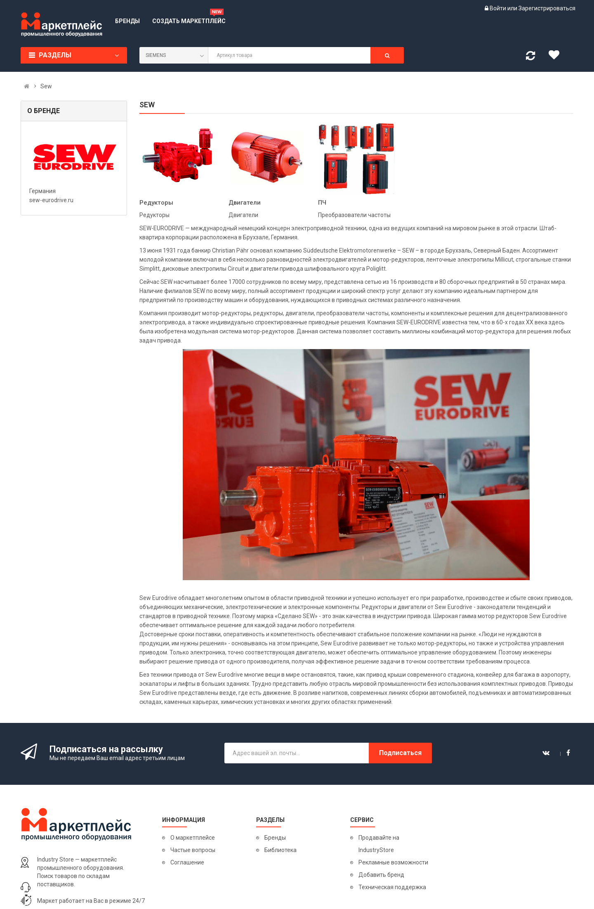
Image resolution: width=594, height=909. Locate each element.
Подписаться (400, 753)
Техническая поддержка (392, 887)
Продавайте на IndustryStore (378, 843)
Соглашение (187, 862)
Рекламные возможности (393, 862)
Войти (498, 8)
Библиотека (280, 850)
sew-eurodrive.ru (51, 200)
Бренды (275, 837)
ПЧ (322, 202)
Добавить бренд (381, 874)
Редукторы (156, 202)
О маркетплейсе (192, 837)
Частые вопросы (192, 850)
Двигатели (245, 202)
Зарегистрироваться (547, 8)
